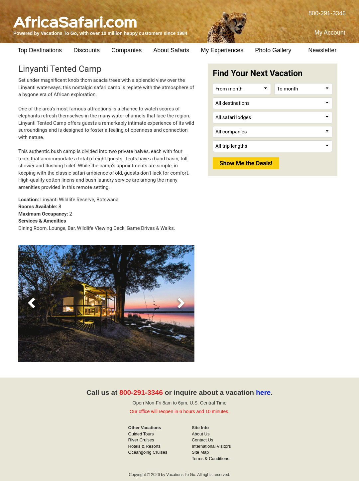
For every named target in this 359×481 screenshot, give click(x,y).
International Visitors (211, 446)
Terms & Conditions (210, 458)
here (263, 392)
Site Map (200, 452)
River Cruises (141, 439)
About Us (200, 433)
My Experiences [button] (222, 50)
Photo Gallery (273, 50)
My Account (329, 32)
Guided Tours (141, 433)
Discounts (86, 50)
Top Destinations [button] (40, 50)
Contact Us (202, 439)
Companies (126, 50)
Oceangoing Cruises (148, 452)
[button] (31, 303)
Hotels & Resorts (144, 446)
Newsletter (322, 50)
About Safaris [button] (171, 50)
